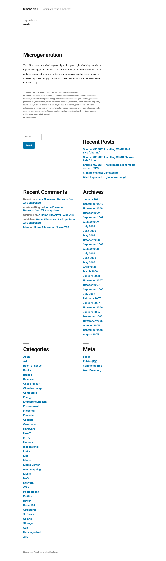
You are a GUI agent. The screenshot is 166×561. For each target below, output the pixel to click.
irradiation (73, 102)
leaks (85, 102)
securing (26, 111)
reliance (66, 108)
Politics (27, 496)
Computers (30, 392)
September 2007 (93, 289)
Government (30, 424)
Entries (90, 361)
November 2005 (93, 321)
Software (28, 514)
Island (80, 102)
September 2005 (93, 330)
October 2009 (91, 212)
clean (43, 95)
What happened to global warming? (104, 177)
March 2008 (90, 271)
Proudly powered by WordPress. (46, 552)
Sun (25, 527)
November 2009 (93, 208)
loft (89, 102)
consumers (57, 95)
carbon (28, 95)
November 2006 (93, 307)
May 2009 (89, 235)
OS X (26, 487)
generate (85, 99)
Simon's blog (30, 9)
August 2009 (91, 222)
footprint (73, 99)
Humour (28, 442)
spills (44, 111)
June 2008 (89, 257)
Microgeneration (42, 55)
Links (26, 451)
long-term (95, 102)
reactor (53, 108)
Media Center (31, 464)
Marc (26, 227)
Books (27, 370)
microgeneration (40, 105)
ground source (28, 102)
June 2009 (89, 230)
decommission (92, 95)
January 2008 (91, 276)
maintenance (28, 105)
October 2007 (91, 284)
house (48, 102)
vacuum (93, 111)
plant (92, 105)
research (82, 108)
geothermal (93, 99)
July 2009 (89, 226)
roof (94, 108)
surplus (64, 111)
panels (63, 105)
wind (41, 114)
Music (27, 473)
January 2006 (91, 312)
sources (38, 111)
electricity (35, 99)
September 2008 (93, 244)
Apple (26, 356)
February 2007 (92, 298)
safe (98, 108)
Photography (31, 491)
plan (87, 105)
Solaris (27, 518)
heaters (42, 102)
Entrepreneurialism (35, 401)
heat (37, 102)
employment (44, 99)
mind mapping (32, 469)
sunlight (57, 111)
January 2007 (91, 303)
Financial (28, 415)
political (26, 108)
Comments (92, 365)
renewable (74, 108)
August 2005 (91, 334)
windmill (47, 114)
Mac (26, 455)
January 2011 (91, 199)
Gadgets (28, 419)
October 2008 (91, 240)
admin (28, 92)
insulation (65, 102)
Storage (50, 111)
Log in (87, 356)
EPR (68, 99)
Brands (27, 374)
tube (87, 111)
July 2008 (89, 253)
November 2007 (93, 280)
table (69, 111)
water (36, 114)
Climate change (32, 388)
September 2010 (93, 203)
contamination (68, 95)
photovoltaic (80, 105)
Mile (49, 105)
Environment (73, 92)
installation (56, 102)
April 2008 (89, 267)
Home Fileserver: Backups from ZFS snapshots (44, 209)
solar (32, 111)
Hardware (29, 428)
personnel (70, 105)
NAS (26, 478)
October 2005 (91, 325)
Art (25, 361)
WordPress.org (92, 370)
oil (59, 105)
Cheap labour (31, 383)
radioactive (46, 108)
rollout (89, 108)
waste (31, 114)
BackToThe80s (32, 365)
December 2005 (92, 316)
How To (27, 433)
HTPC (26, 437)
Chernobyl (36, 95)
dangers (82, 95)
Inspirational (31, 446)
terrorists (75, 111)
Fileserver (29, 410)
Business (58, 92)
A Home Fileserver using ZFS (56, 215)
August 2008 (91, 249)
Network (28, 482)
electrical (26, 99)
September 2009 (93, 217)
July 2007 (89, 294)
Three (82, 111)
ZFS (25, 536)
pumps (38, 108)
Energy (65, 92)
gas (79, 99)
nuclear (54, 105)
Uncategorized (32, 532)
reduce (60, 108)
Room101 (29, 505)
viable (25, 114)
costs (76, 95)
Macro (27, 460)
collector (49, 95)
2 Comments (31, 117)
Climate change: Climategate (100, 172)
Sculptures (29, 509)
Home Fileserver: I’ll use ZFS (51, 227)
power (32, 108)
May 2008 (89, 262)
